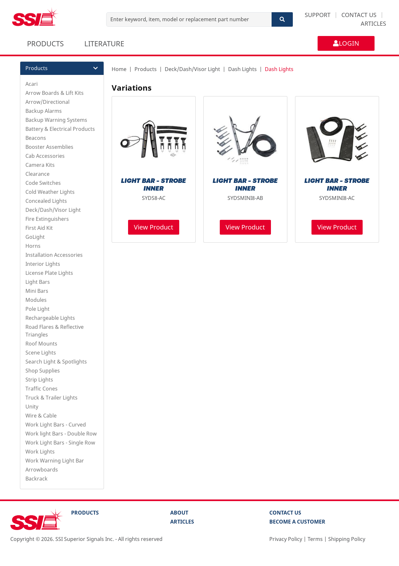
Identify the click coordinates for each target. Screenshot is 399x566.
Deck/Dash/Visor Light (53, 209)
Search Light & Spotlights (56, 361)
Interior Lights (42, 263)
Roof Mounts (41, 343)
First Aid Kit (39, 227)
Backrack (36, 478)
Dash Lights (242, 69)
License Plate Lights (49, 272)
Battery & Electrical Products (60, 128)
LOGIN (346, 43)
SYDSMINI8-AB (245, 198)
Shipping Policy (346, 539)
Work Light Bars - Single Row (60, 442)
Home (119, 69)
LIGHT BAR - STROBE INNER (153, 185)
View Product (153, 227)
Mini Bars (36, 290)
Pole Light (37, 308)
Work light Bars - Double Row (61, 433)
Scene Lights (40, 352)
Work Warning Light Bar (54, 460)
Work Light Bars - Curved (55, 424)
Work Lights (40, 451)
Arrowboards (41, 469)
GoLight (35, 236)
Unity (31, 406)
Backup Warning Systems (56, 119)
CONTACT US (358, 15)
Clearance (37, 173)
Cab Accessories (45, 155)
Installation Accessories (54, 254)
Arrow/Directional (47, 101)
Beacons (35, 137)
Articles (182, 521)
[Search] (282, 19)
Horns (33, 245)
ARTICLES (373, 23)
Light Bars (37, 281)
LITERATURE (104, 43)
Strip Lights (39, 379)
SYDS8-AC (153, 198)
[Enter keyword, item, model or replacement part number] (189, 19)
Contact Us (285, 512)
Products (146, 69)
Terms (315, 539)
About (179, 512)
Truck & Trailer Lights (51, 397)
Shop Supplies (42, 370)
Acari (31, 83)
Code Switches (43, 182)
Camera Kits (40, 164)
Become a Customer (297, 521)
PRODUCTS (45, 43)
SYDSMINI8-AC (337, 198)
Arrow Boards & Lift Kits (54, 92)
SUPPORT (317, 15)
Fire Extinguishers (47, 218)
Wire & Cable (41, 415)
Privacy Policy (285, 539)
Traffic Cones (41, 388)
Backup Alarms (43, 110)
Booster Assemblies (49, 146)
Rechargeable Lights (50, 317)
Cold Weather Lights (50, 191)
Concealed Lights (46, 200)
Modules (36, 299)
